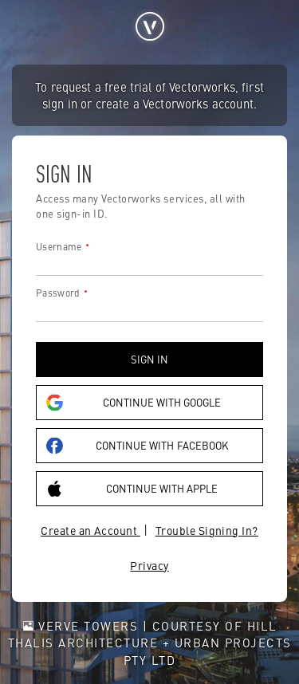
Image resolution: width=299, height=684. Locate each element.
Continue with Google (133, 402)
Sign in (149, 359)
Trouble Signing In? (206, 530)
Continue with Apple (132, 488)
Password (58, 292)
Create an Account (90, 530)
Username (58, 246)
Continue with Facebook (137, 445)
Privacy (149, 565)
